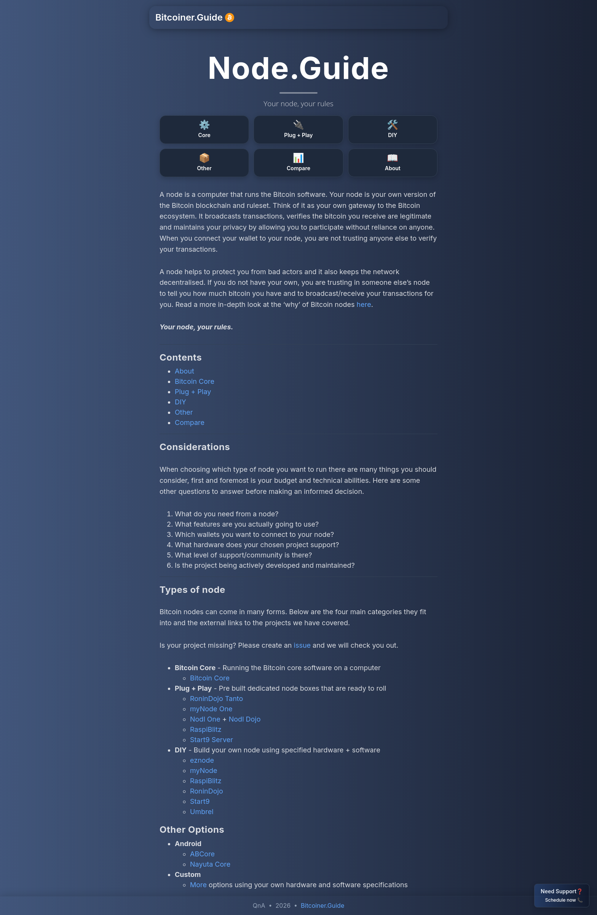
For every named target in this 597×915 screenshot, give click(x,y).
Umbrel (202, 812)
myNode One (211, 709)
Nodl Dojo (245, 719)
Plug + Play (193, 392)
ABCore (202, 854)
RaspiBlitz (206, 729)
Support (332, 17)
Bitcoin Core (194, 381)
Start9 (200, 801)
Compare (189, 422)
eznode (202, 760)
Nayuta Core (210, 864)
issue (302, 645)
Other (184, 412)
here (364, 304)
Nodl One (205, 719)
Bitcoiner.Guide (194, 17)
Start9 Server (211, 740)
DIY (180, 402)
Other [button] (408, 17)
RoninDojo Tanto (216, 699)
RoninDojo (206, 791)
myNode (203, 770)
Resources (372, 17)
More (198, 885)
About (184, 371)
